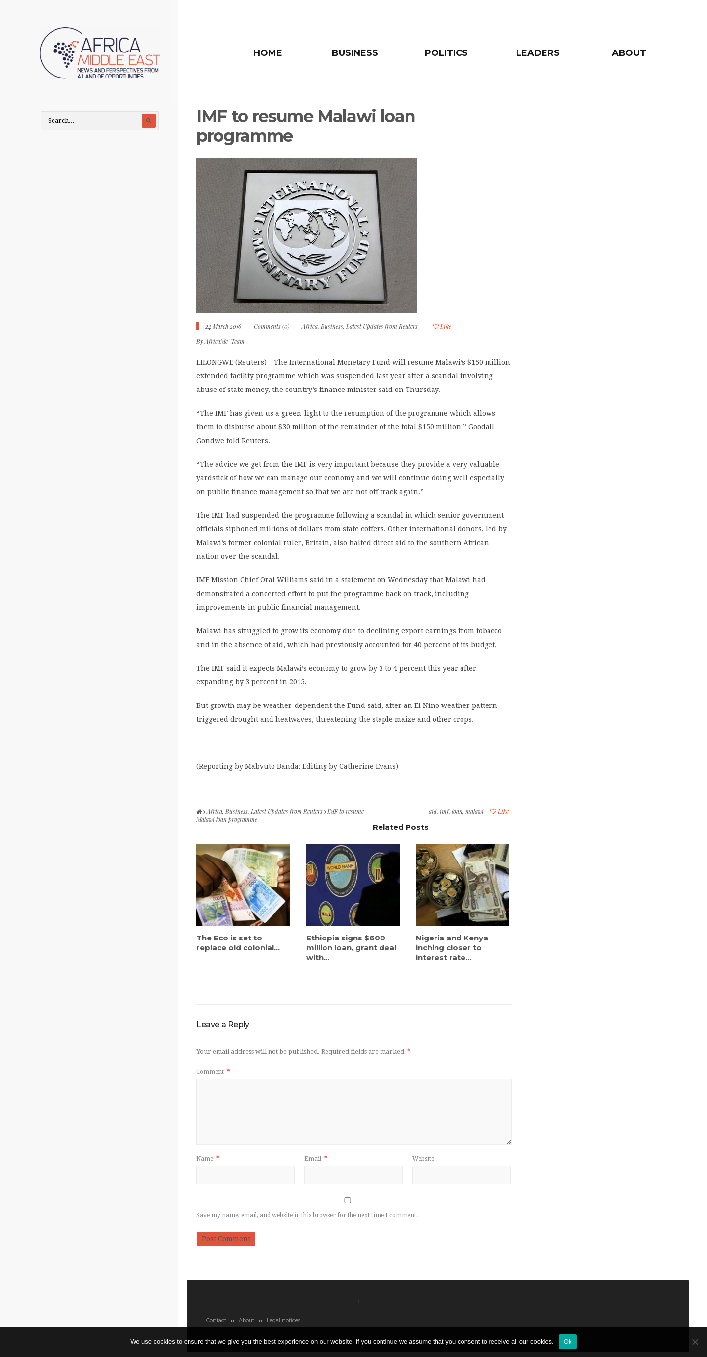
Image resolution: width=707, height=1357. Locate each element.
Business (365, 53)
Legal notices (283, 1322)
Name (207, 1161)
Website (423, 1161)
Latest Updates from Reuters (382, 329)
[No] (695, 1342)
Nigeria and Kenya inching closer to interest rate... (452, 949)
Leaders (541, 53)
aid (433, 814)
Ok (568, 1341)
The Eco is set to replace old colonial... (238, 944)
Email (315, 1161)
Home (281, 53)
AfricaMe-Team (225, 344)
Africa (310, 329)
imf (444, 814)
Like (442, 329)
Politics (453, 53)
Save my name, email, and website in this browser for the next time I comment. (307, 1217)
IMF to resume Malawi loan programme (308, 128)
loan (457, 814)
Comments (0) (271, 329)
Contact (216, 1322)
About (629, 53)
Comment (213, 1074)
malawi (474, 814)
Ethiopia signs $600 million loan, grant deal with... (351, 949)
